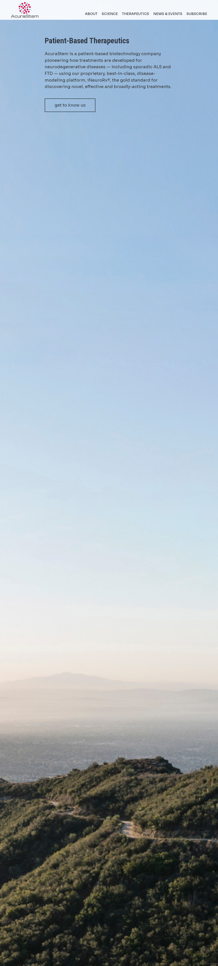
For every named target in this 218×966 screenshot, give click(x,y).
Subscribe (196, 14)
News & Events (167, 14)
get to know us (70, 105)
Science (110, 14)
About (91, 14)
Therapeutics (135, 14)
